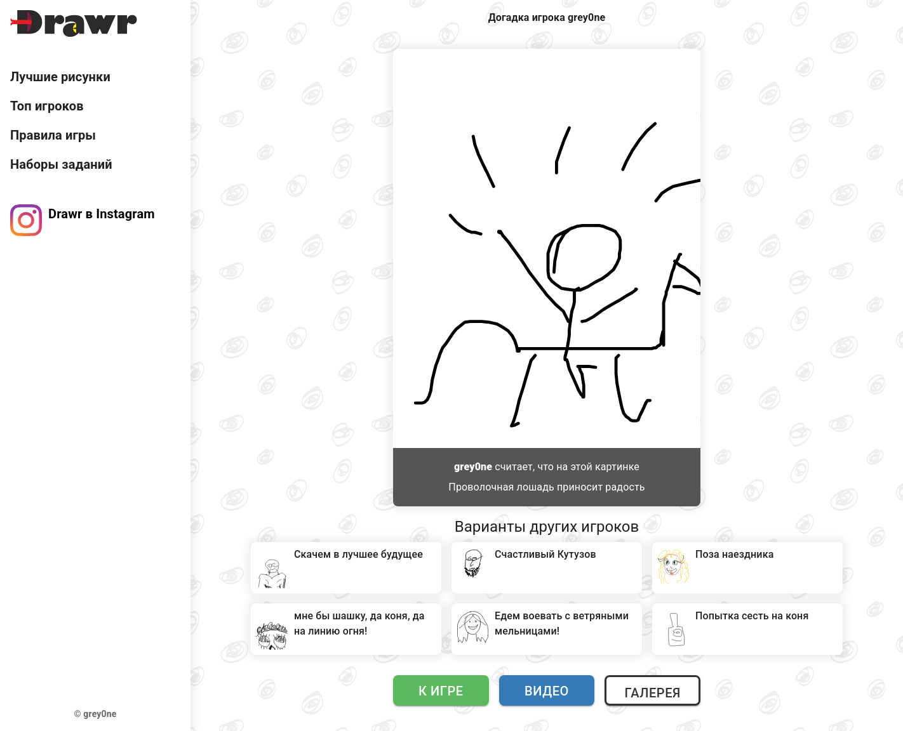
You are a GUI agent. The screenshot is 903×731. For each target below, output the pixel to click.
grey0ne (473, 467)
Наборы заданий (61, 164)
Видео (547, 691)
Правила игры (53, 135)
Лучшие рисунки (60, 76)
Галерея (652, 693)
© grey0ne (95, 714)
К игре (441, 691)
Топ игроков (47, 106)
